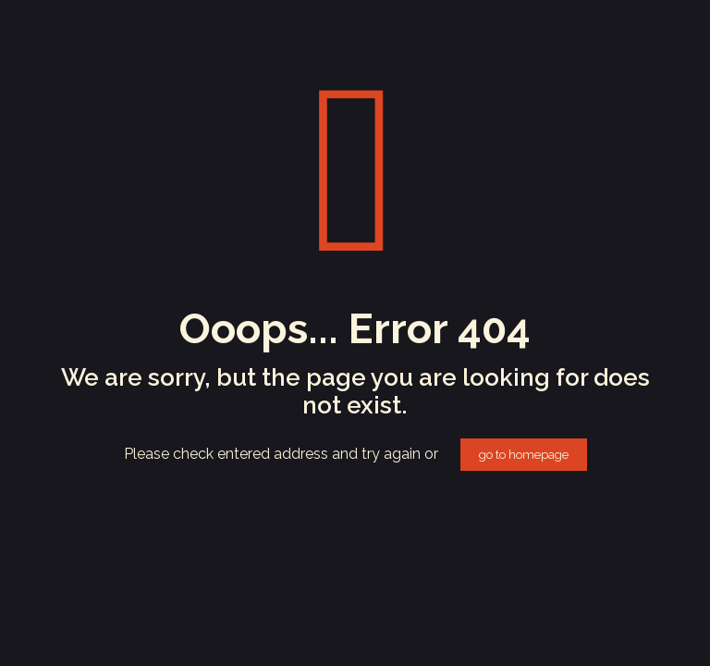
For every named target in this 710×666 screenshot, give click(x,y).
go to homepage (524, 455)
